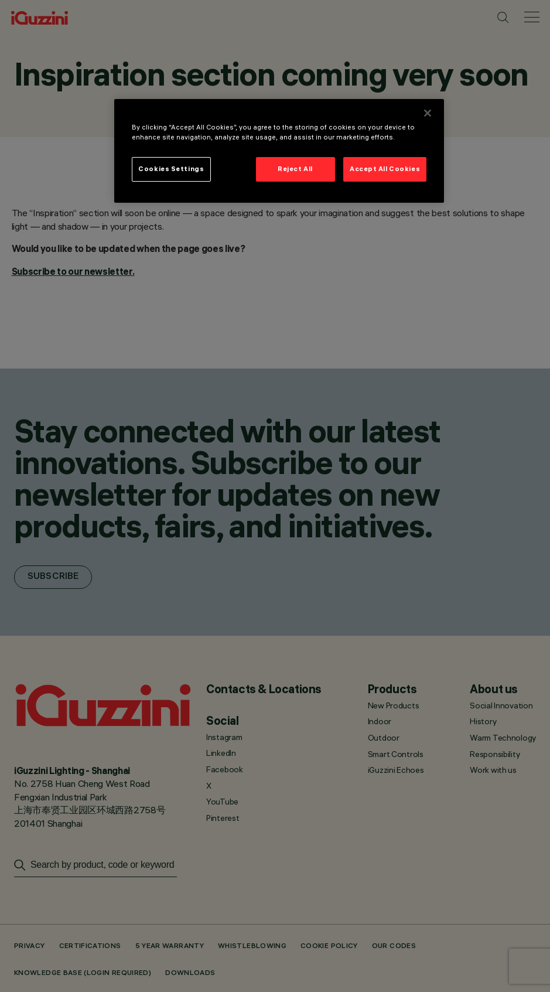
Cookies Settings (171, 169)
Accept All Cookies (385, 169)
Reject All (295, 169)
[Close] (427, 113)
